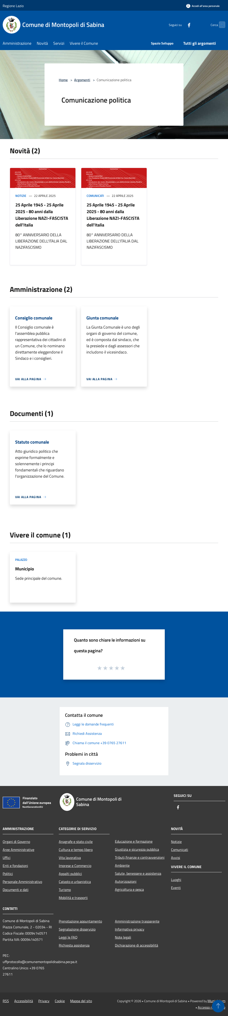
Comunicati (95, 195)
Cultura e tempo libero (76, 849)
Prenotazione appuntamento (80, 921)
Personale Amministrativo (22, 881)
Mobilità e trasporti (73, 897)
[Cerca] (220, 24)
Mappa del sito (81, 1001)
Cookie (60, 1001)
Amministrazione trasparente (137, 921)
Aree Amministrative (18, 849)
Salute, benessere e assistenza (138, 873)
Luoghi (176, 879)
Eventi (176, 887)
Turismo (65, 889)
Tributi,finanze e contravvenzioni (140, 857)
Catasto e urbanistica (75, 881)
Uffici (6, 857)
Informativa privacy (129, 929)
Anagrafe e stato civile (76, 841)
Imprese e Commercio (75, 865)
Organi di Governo (16, 841)
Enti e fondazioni (15, 865)
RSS (6, 1001)
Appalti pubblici (70, 873)
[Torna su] (218, 1006)
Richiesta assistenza (74, 945)
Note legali (123, 937)
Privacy (43, 1001)
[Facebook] (180, 25)
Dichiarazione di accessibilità (136, 945)
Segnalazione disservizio (77, 929)
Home (63, 80)
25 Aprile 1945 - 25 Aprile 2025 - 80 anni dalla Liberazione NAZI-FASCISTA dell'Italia (41, 214)
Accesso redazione (211, 1007)
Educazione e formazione (134, 841)
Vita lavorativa (70, 857)
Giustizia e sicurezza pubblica (137, 849)
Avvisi (175, 857)
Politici (8, 873)
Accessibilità (23, 1001)
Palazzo (21, 559)
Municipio (24, 568)
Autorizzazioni (125, 881)
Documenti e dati (15, 889)
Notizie (20, 195)
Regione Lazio (13, 5)
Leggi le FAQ (68, 937)
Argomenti (82, 80)
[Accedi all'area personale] (202, 6)
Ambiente (122, 865)
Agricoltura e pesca (129, 889)
